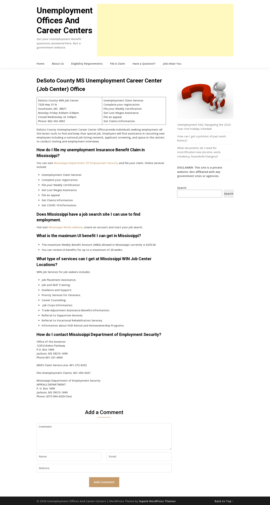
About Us (58, 63)
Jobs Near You (172, 63)
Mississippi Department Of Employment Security (86, 163)
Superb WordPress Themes (157, 501)
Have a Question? (144, 63)
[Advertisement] (165, 30)
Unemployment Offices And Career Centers (65, 20)
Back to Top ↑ (224, 501)
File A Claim (117, 63)
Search (181, 188)
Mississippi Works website (65, 227)
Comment (104, 436)
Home (40, 63)
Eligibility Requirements (87, 63)
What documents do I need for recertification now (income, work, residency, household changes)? (199, 152)
